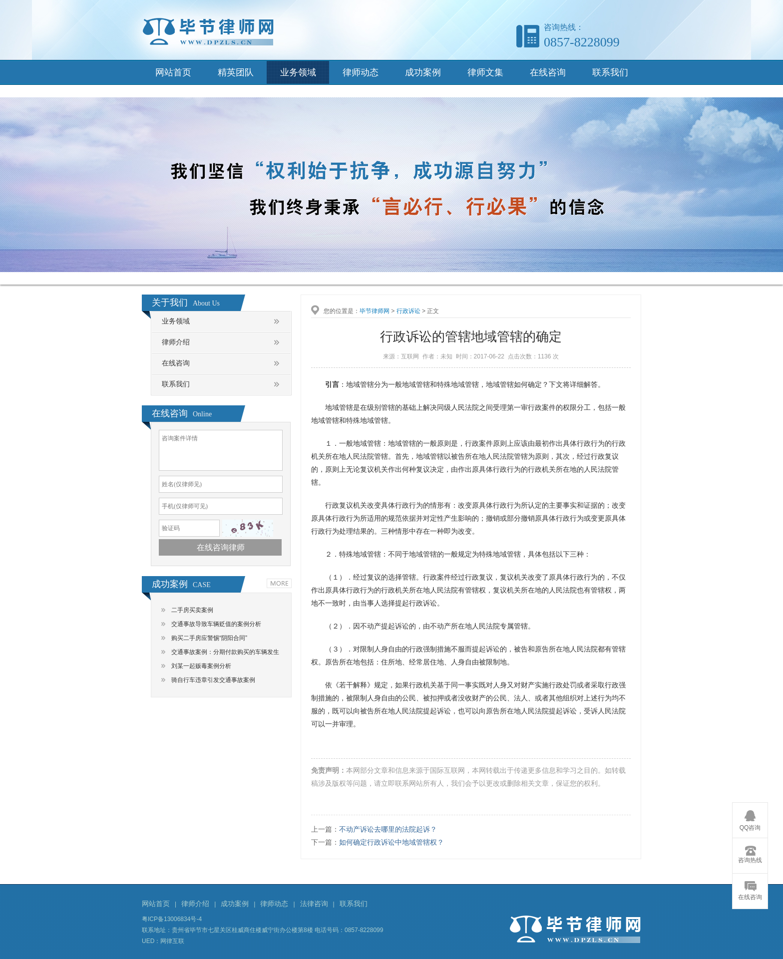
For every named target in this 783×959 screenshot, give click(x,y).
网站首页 (173, 72)
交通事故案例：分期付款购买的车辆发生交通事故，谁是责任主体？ (225, 653)
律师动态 (361, 72)
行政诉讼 (408, 311)
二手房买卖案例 (192, 610)
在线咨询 (548, 72)
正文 (433, 311)
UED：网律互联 (163, 941)
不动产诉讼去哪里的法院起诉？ (388, 829)
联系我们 (610, 72)
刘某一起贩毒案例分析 (201, 665)
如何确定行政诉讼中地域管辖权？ (391, 842)
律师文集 (485, 72)
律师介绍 (176, 342)
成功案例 (423, 72)
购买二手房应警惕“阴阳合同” (209, 638)
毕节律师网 (375, 311)
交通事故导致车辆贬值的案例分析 (216, 624)
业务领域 (298, 72)
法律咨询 (314, 904)
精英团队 (236, 72)
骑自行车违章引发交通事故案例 (213, 679)
